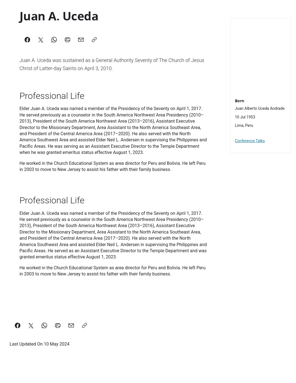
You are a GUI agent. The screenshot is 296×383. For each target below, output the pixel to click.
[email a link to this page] (71, 325)
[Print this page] (57, 325)
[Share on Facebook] (17, 325)
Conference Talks (250, 141)
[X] (40, 39)
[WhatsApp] (54, 39)
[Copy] (94, 39)
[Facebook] (27, 39)
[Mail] (80, 39)
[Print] (67, 39)
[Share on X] (31, 325)
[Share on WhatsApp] (44, 325)
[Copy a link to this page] (84, 325)
